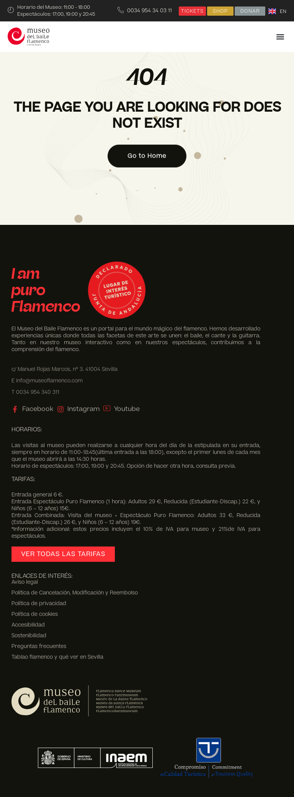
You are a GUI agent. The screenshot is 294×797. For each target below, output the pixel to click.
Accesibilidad (28, 597)
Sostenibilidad (28, 607)
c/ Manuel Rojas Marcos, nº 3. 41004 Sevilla (64, 365)
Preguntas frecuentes (38, 618)
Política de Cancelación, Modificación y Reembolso (74, 564)
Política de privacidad (38, 575)
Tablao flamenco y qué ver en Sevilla (57, 628)
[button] (280, 37)
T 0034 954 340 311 (35, 388)
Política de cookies (34, 586)
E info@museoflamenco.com (47, 376)
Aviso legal (24, 554)
